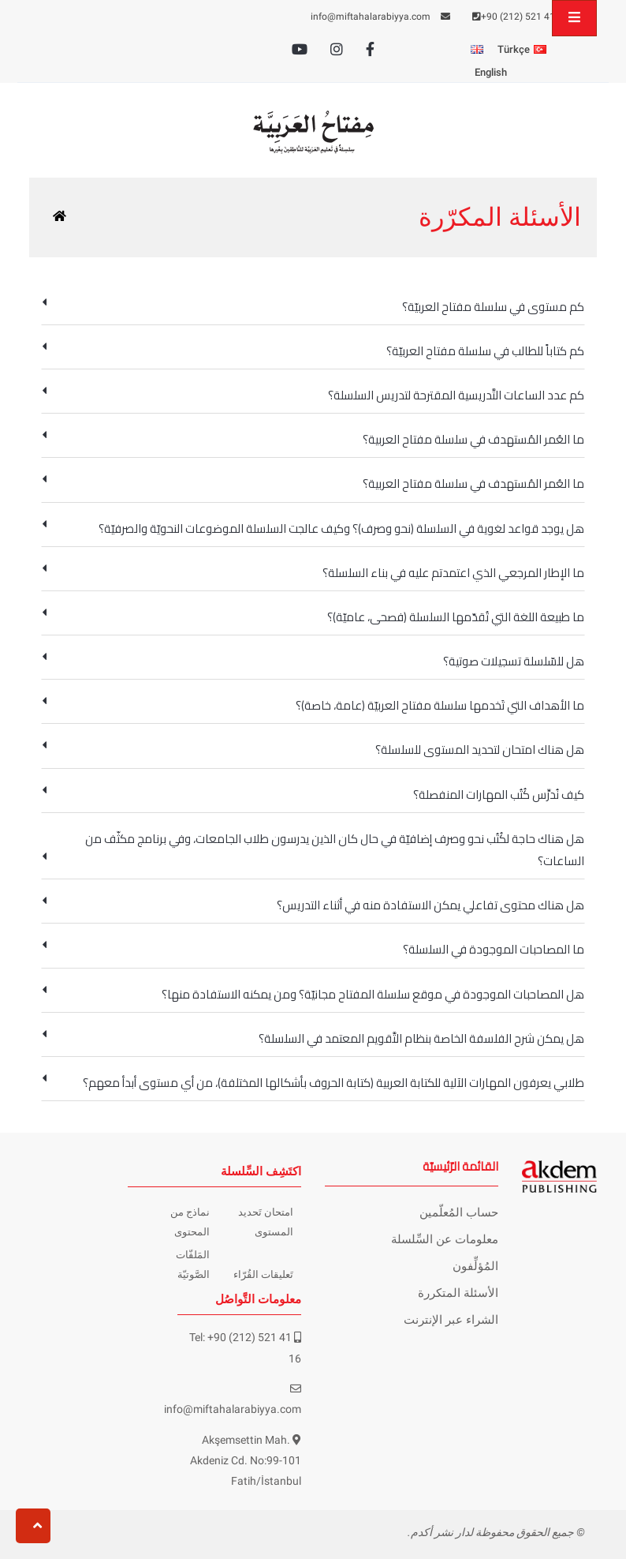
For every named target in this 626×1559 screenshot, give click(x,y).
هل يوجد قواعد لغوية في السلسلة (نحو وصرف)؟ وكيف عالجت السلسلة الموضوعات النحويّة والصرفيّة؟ (313, 528)
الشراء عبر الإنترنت (451, 1320)
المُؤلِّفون (475, 1266)
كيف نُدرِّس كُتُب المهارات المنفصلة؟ (313, 794)
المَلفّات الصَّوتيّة (193, 1264)
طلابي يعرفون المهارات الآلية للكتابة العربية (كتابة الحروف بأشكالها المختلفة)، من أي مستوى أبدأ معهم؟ (313, 1082)
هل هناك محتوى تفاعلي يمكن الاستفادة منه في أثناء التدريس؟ (313, 905)
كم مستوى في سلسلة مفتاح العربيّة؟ (313, 306)
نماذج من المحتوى (190, 1221)
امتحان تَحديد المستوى (265, 1221)
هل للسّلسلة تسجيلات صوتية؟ (313, 661)
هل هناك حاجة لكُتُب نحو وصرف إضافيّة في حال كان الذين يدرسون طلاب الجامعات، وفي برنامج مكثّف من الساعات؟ (313, 849)
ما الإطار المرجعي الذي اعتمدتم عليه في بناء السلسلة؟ (313, 572)
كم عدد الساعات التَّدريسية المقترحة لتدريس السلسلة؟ (313, 395)
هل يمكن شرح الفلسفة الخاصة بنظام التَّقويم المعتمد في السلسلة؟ (313, 1038)
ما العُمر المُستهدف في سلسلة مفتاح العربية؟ (313, 439)
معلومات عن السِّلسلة (444, 1239)
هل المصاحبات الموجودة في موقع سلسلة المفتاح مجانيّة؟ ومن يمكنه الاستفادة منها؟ (313, 994)
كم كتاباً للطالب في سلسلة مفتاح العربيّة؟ (313, 350)
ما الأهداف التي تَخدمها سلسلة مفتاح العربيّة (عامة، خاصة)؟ (313, 705)
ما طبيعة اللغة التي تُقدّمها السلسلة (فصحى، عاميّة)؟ (313, 616)
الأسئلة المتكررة (458, 1293)
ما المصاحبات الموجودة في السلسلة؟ (313, 949)
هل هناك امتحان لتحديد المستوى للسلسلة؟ (313, 749)
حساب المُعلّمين (458, 1212)
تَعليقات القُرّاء (263, 1274)
